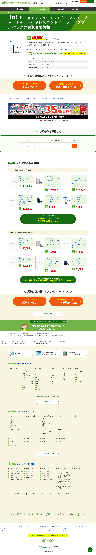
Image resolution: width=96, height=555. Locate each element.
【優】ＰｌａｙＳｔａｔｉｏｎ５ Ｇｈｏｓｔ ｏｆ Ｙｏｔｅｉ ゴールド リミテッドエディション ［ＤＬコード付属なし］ (26, 199)
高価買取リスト (48, 402)
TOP (89, 549)
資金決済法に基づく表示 (77, 528)
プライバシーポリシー (32, 528)
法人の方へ (12, 528)
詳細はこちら (63, 49)
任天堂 (20, 261)
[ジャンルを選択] (63, 140)
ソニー (20, 182)
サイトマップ (89, 528)
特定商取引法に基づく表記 (48, 547)
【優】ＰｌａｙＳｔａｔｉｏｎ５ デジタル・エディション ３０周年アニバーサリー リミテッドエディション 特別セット (79, 180)
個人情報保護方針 (43, 528)
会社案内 (5, 528)
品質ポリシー (20, 528)
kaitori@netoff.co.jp (50, 326)
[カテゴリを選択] (33, 140)
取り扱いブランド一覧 (48, 454)
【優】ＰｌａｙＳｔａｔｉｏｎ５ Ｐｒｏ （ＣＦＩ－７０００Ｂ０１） (26, 178)
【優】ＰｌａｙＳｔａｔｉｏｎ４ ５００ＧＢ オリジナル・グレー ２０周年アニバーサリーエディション (52, 180)
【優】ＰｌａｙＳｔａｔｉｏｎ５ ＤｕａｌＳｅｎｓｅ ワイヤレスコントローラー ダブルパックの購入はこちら (37, 98)
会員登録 (19, 333)
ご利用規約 (66, 528)
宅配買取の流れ (48, 314)
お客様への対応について (56, 528)
